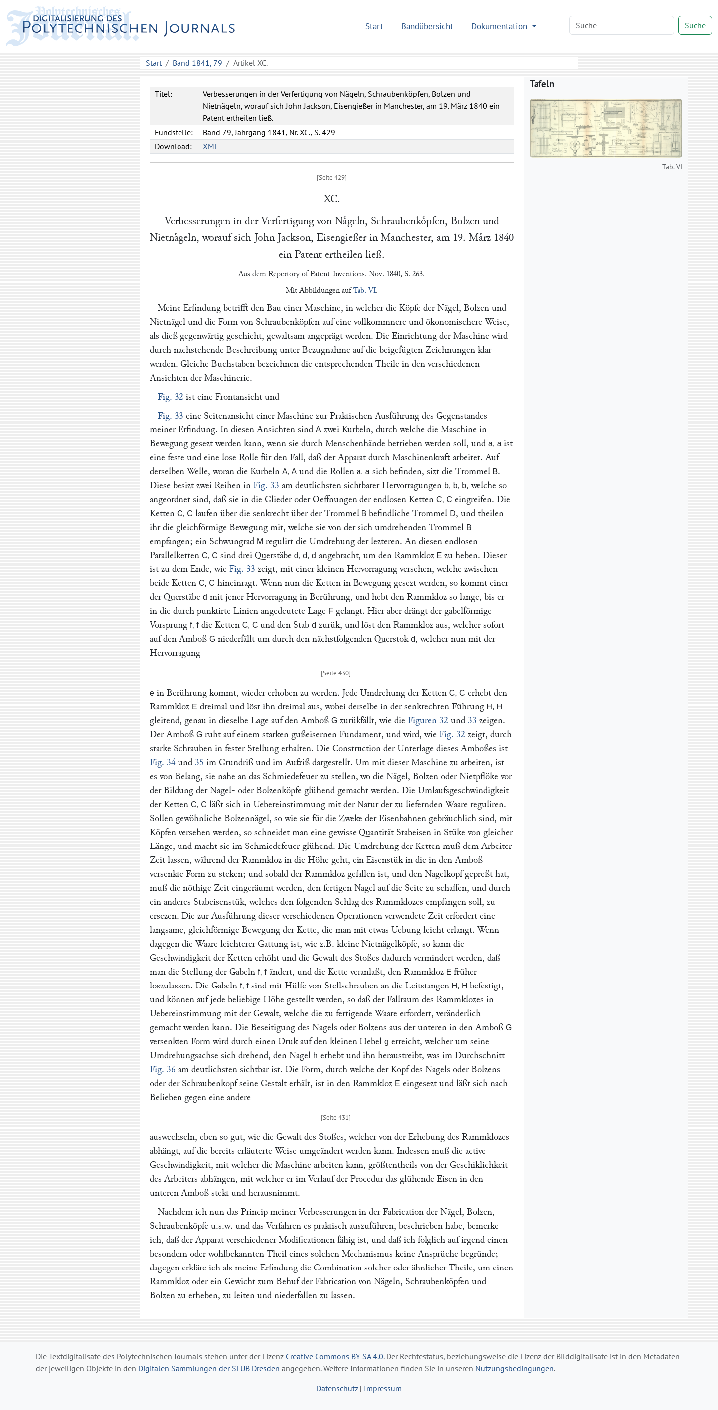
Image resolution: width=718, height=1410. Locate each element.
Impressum (383, 1388)
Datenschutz (337, 1388)
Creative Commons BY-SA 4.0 (334, 1356)
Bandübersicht (427, 26)
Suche (695, 25)
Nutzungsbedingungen (514, 1368)
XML (210, 146)
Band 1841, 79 (197, 63)
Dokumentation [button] (500, 26)
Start (374, 26)
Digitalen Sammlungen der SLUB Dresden (209, 1368)
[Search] (621, 25)
